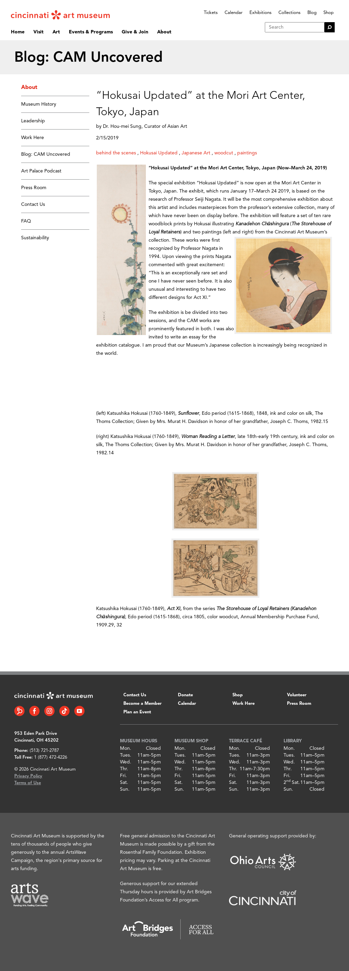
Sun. (125, 789)
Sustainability (35, 238)
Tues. (125, 755)
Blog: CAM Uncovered (45, 154)
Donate (185, 695)
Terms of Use (27, 783)
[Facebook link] (34, 711)
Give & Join (135, 32)
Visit (38, 32)
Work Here (32, 137)
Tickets (211, 13)
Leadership (33, 121)
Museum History (38, 104)
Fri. (123, 775)
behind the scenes (116, 153)
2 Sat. (292, 782)
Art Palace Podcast (41, 171)
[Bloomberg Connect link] (19, 711)
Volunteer (296, 695)
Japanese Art (196, 153)
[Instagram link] (49, 711)
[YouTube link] (79, 711)
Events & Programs (91, 32)
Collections (289, 13)
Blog (312, 13)
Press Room (33, 187)
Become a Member (142, 703)
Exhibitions (260, 13)
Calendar (234, 13)
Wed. (125, 762)
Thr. (124, 769)
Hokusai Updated (159, 153)
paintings (247, 153)
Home (18, 32)
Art (56, 32)
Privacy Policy (28, 776)
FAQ (26, 221)
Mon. (125, 748)
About (164, 32)
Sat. (124, 782)
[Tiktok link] (64, 711)
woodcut (223, 153)
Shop (328, 13)
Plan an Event (137, 712)
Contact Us (33, 204)
